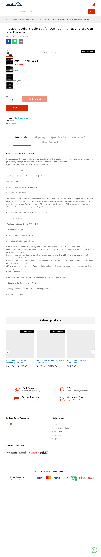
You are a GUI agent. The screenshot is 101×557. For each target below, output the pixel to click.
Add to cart (35, 169)
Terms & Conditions (60, 498)
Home (8, 19)
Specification (59, 207)
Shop (15, 19)
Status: (9, 135)
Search (91, 11)
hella (12, 191)
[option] (20, 420)
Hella (22, 19)
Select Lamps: (13, 140)
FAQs (54, 509)
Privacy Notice (58, 502)
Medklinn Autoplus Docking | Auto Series (79, 432)
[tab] (22, 208)
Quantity (9, 167)
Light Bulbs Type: (14, 151)
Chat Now (17, 178)
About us (56, 495)
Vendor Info (79, 207)
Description (22, 207)
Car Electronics (21, 188)
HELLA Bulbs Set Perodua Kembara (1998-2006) (17, 432)
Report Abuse (11, 194)
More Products (50, 212)
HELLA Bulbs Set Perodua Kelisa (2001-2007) (50, 432)
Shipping (40, 207)
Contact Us (57, 505)
